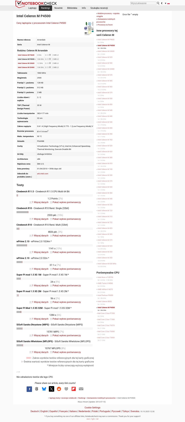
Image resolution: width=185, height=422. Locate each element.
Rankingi (45, 8)
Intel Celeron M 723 (105, 211)
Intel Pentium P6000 (105, 295)
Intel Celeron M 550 (105, 99)
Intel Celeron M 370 (105, 181)
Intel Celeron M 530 (105, 122)
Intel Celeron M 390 (105, 134)
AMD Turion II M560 (105, 283)
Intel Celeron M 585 (105, 81)
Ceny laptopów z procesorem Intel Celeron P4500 (41, 23)
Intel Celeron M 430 (105, 128)
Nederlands (84, 411)
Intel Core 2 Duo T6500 (106, 332)
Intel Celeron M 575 (105, 93)
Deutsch (35, 411)
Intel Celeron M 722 (105, 222)
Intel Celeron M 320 (105, 187)
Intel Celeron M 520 (105, 146)
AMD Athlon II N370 (105, 289)
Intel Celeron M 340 (105, 199)
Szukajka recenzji (99, 8)
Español (54, 411)
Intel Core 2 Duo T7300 (106, 319)
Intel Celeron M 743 (105, 169)
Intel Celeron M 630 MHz (107, 264)
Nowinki (58, 8)
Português (105, 411)
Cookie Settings (92, 407)
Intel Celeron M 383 (105, 234)
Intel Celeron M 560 (105, 87)
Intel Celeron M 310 (105, 217)
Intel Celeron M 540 (105, 110)
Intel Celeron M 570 (105, 75)
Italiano (73, 411)
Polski (95, 411)
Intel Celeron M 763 (105, 140)
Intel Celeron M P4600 (26, 55)
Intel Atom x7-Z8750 (105, 277)
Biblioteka (72, 8)
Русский (116, 411)
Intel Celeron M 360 (105, 193)
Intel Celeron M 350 (105, 205)
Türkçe (125, 411)
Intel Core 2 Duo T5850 (106, 338)
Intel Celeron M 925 (105, 57)
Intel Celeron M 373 (105, 240)
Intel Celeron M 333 (105, 258)
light (93, 419)
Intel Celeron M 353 (105, 252)
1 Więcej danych (39, 202)
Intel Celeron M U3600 (26, 63)
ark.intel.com (42, 173)
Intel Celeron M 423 (105, 228)
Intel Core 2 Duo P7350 (106, 313)
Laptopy (32, 8)
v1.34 (18, 372)
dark (88, 419)
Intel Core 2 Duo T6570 (106, 325)
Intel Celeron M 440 (105, 116)
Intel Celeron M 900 (105, 63)
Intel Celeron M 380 (105, 158)
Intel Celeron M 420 (105, 152)
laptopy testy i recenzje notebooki (63, 398)
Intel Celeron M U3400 (26, 67)
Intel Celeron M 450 (105, 105)
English (44, 411)
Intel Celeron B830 (105, 301)
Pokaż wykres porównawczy (65, 202)
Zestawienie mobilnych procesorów (101, 398)
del (97, 419)
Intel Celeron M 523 (105, 246)
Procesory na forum (105, 25)
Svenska (135, 411)
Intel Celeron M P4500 (106, 46)
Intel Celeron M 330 (105, 175)
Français (63, 411)
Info (84, 8)
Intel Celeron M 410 (105, 163)
